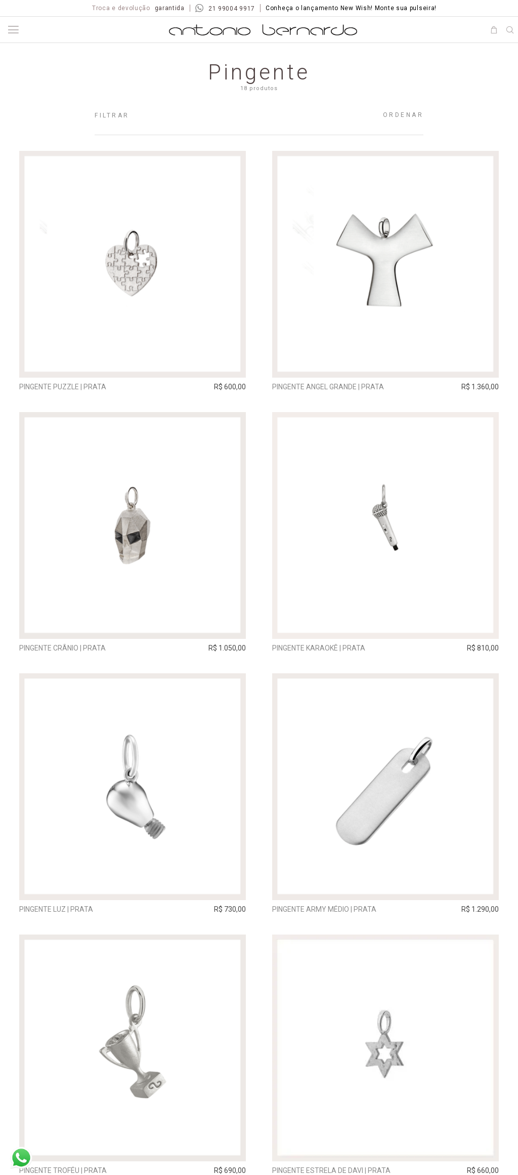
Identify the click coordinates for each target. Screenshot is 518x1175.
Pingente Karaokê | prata (318, 648)
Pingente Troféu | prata (63, 1170)
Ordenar (403, 114)
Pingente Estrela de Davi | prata (331, 1170)
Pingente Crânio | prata (62, 648)
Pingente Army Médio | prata (324, 909)
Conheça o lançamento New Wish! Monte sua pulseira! (351, 8)
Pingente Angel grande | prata (328, 387)
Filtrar (112, 115)
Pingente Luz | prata (56, 909)
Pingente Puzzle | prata (62, 387)
